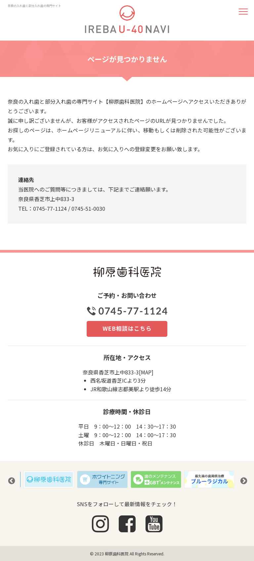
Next (243, 480)
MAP (146, 372)
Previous (11, 480)
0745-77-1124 (50, 208)
